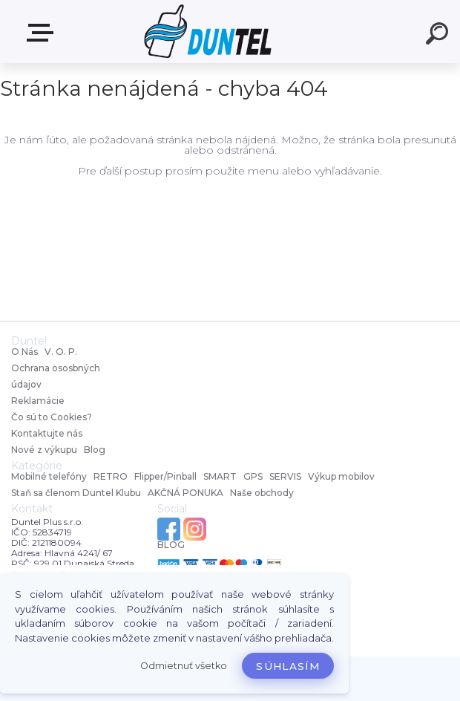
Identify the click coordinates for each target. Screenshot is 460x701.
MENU (43, 33)
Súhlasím (288, 666)
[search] (439, 36)
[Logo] (208, 31)
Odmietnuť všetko (183, 665)
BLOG (171, 545)
